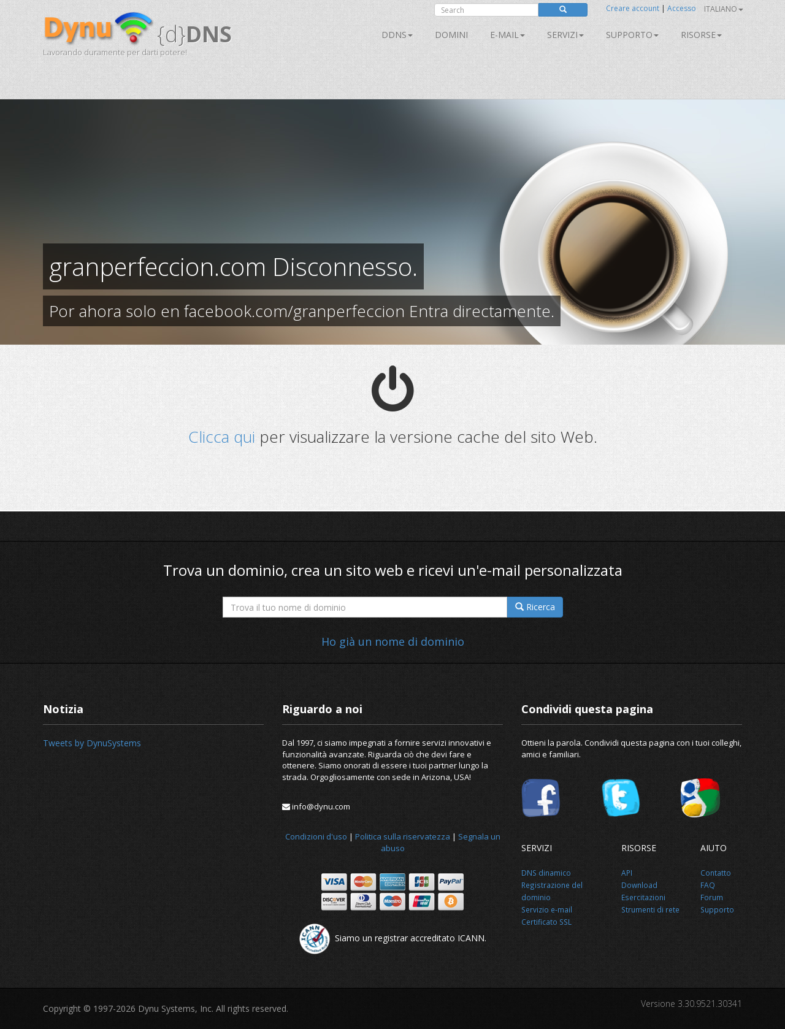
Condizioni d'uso (316, 836)
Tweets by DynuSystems (92, 743)
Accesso (681, 8)
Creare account (632, 8)
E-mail (507, 34)
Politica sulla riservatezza (402, 836)
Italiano (723, 9)
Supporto (632, 34)
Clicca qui (221, 437)
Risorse (701, 34)
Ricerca (535, 607)
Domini (451, 34)
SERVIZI (565, 34)
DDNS (397, 34)
